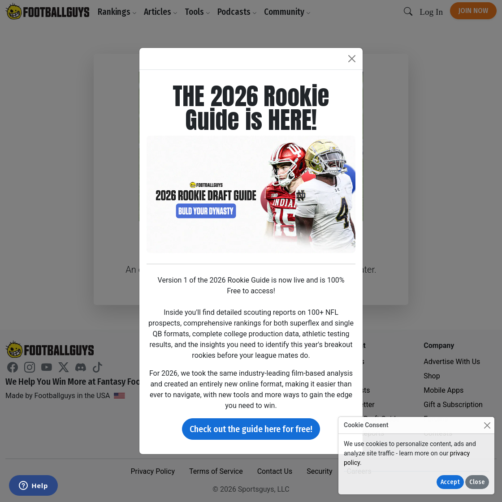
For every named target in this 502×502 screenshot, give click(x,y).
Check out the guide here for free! (251, 429)
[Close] (487, 425)
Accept (450, 482)
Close (477, 482)
